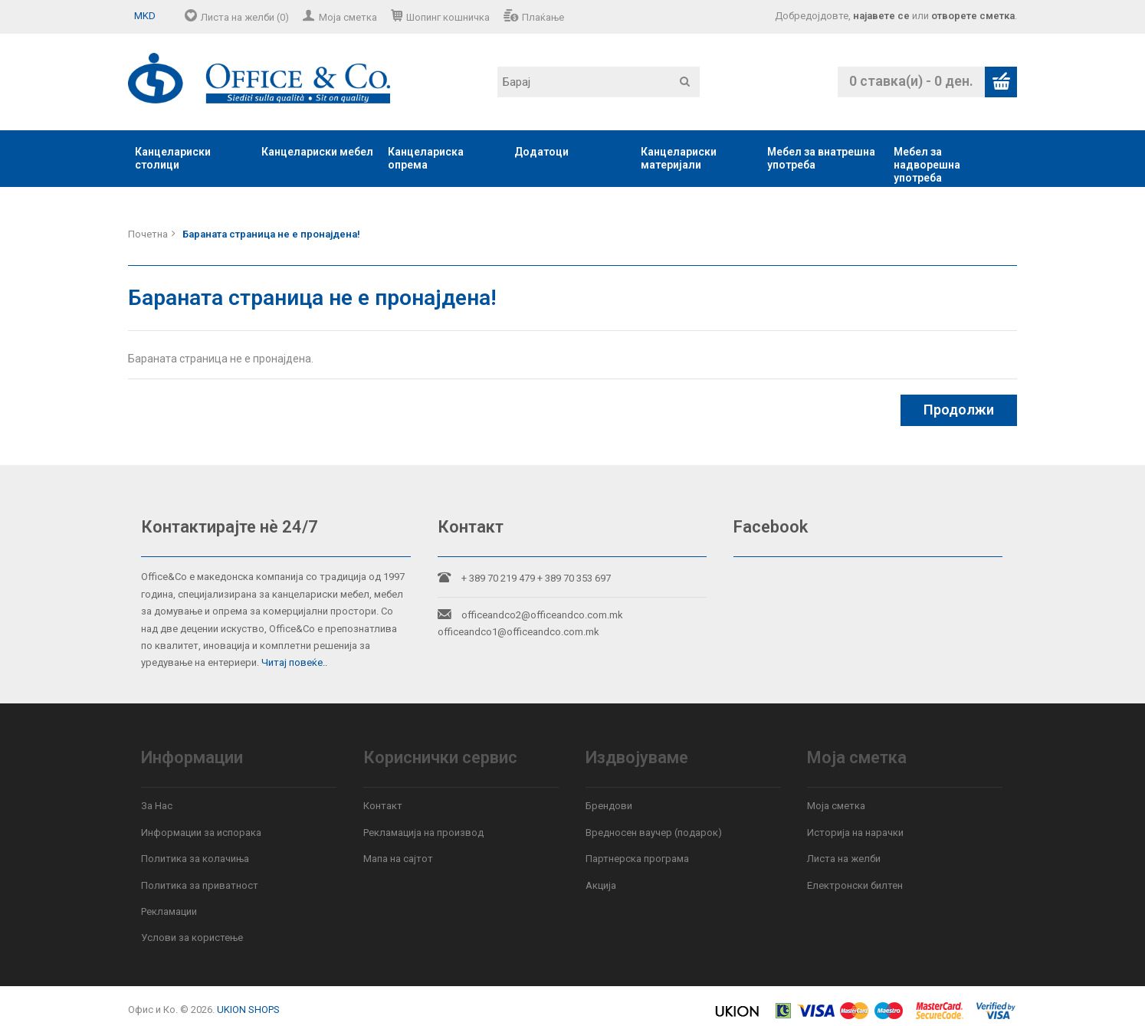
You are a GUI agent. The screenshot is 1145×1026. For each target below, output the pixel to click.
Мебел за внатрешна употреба (821, 158)
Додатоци (541, 152)
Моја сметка (348, 17)
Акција (601, 885)
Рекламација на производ (423, 832)
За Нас (156, 805)
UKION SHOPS (248, 1009)
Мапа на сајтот (398, 858)
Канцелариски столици (173, 158)
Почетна (148, 234)
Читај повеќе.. (294, 662)
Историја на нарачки (855, 832)
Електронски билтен (855, 885)
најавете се (881, 15)
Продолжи (959, 410)
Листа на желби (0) (245, 17)
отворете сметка (973, 15)
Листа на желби (844, 858)
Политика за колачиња (195, 858)
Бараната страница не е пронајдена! (271, 234)
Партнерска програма (637, 858)
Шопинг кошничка (448, 17)
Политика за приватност (199, 885)
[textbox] (598, 82)
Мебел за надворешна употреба (927, 165)
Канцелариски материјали (679, 158)
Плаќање (543, 17)
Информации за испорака (201, 832)
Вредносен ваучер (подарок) (654, 832)
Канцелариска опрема (426, 158)
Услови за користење (192, 937)
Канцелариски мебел (317, 152)
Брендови (609, 805)
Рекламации (169, 911)
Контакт (382, 805)
